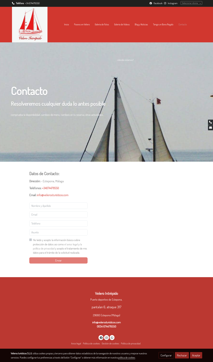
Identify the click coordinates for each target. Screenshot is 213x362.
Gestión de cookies (110, 343)
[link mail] (210, 127)
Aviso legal (76, 343)
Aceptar (196, 355)
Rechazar (182, 355)
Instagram (172, 3)
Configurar (166, 355)
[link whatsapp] (112, 337)
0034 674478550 (106, 326)
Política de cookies (91, 343)
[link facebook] (101, 337)
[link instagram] (106, 337)
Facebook (157, 3)
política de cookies (126, 357)
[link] (29, 24)
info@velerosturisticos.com (106, 322)
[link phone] (210, 122)
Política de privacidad (131, 343)
